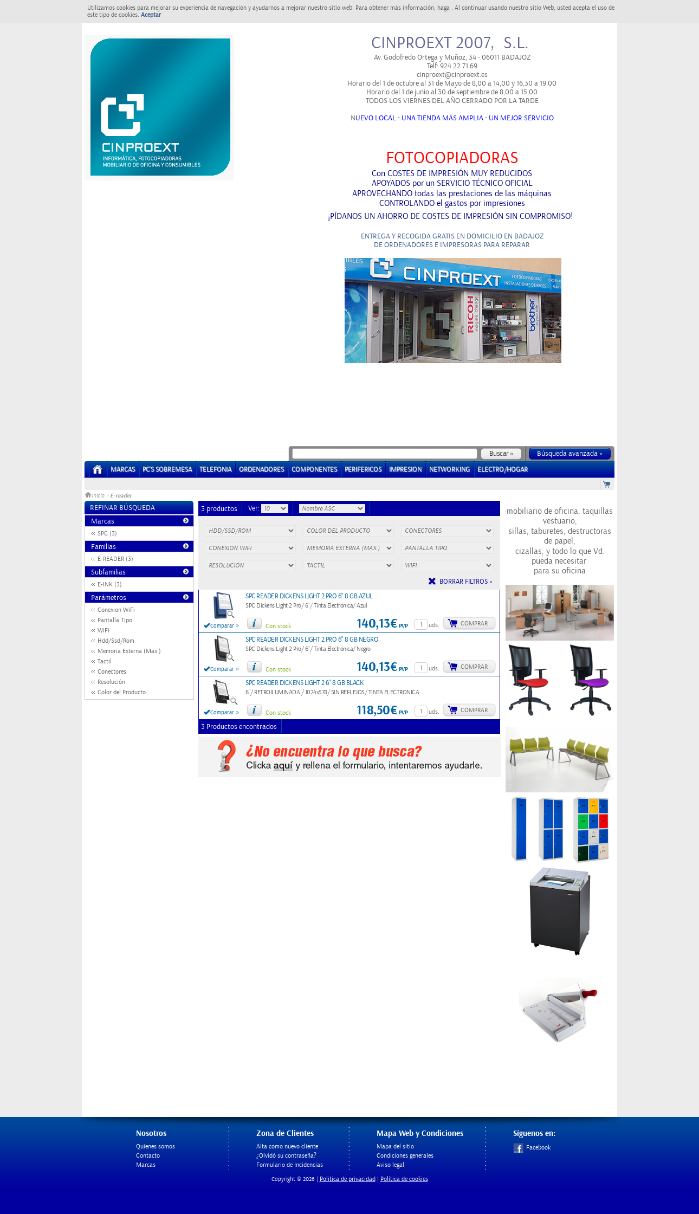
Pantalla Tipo (115, 620)
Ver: (254, 508)
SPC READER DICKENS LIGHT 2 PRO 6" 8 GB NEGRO (311, 640)
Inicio (95, 496)
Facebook (532, 1147)
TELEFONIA (215, 470)
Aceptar (151, 14)
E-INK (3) (110, 584)
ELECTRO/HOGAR (502, 470)
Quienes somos (155, 1146)
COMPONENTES (314, 470)
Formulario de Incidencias (289, 1164)
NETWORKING (449, 470)
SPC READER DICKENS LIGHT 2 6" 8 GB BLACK (304, 683)
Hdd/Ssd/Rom (116, 640)
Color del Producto (122, 692)
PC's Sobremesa (167, 470)
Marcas (123, 470)
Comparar (222, 626)
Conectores (112, 671)
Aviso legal (390, 1164)
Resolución (111, 682)
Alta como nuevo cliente (287, 1146)
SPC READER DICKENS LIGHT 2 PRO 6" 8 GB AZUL (309, 596)
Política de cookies (404, 1179)
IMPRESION (405, 470)
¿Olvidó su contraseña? (286, 1155)
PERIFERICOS (363, 470)
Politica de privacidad (348, 1179)
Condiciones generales (405, 1155)
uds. (434, 625)
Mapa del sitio (395, 1146)
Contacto (148, 1155)
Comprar (474, 623)
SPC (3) (107, 533)
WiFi (103, 630)
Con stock (278, 626)
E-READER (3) (115, 559)
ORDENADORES (261, 470)
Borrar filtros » (466, 582)
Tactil (105, 661)
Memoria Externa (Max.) (129, 651)
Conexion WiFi (116, 610)
